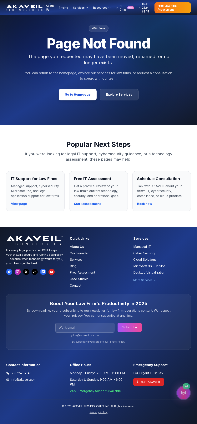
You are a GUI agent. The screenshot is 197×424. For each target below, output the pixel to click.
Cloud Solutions (144, 259)
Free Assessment (82, 272)
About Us (77, 247)
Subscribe (129, 327)
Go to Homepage (77, 94)
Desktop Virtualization (149, 272)
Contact (75, 285)
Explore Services (119, 94)
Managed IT (142, 247)
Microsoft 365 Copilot (149, 266)
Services (76, 259)
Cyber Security (144, 253)
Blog (73, 266)
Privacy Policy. (117, 341)
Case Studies (79, 279)
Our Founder (79, 253)
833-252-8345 (21, 373)
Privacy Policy (99, 412)
